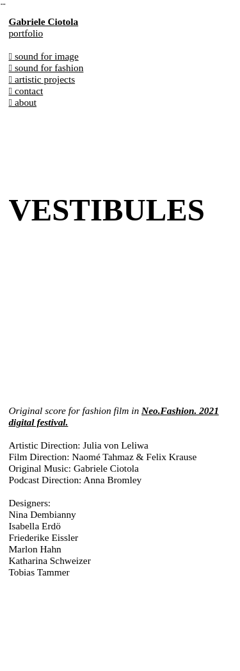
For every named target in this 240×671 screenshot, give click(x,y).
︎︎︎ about (22, 102)
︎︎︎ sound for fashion (45, 67)
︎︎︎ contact (25, 90)
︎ (3, 4)
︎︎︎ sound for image (43, 56)
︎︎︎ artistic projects (41, 79)
